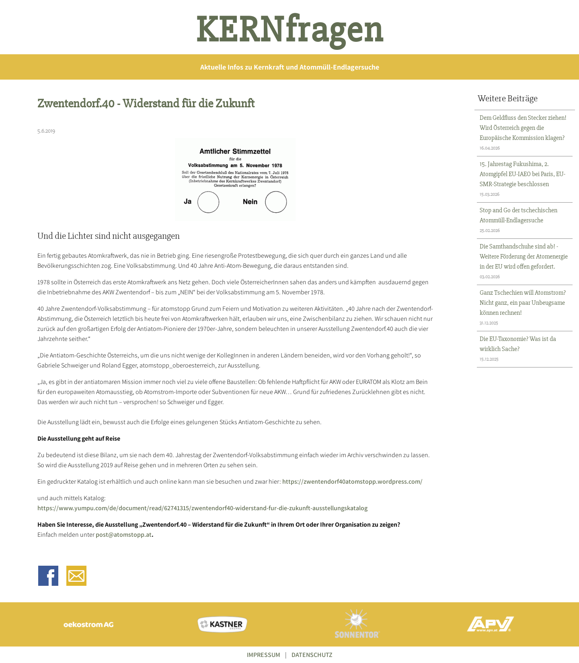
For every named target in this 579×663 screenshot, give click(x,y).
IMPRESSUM (263, 655)
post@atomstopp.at (124, 534)
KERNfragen (290, 30)
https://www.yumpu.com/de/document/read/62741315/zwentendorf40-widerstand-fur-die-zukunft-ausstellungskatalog (202, 508)
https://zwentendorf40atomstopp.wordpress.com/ (352, 481)
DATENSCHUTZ (312, 655)
